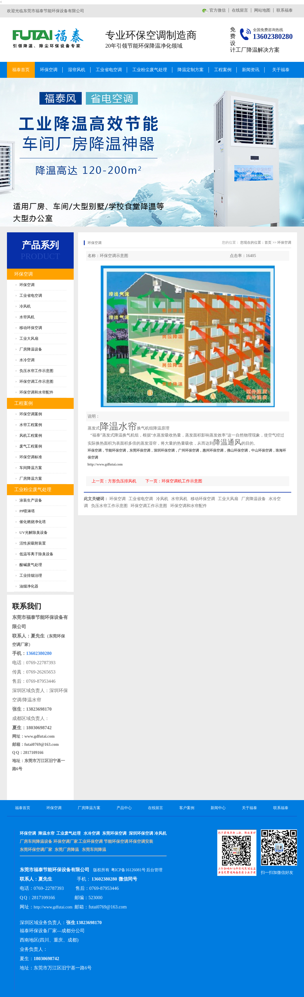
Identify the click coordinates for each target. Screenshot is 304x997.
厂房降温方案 (30, 478)
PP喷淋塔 (27, 511)
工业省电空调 (109, 69)
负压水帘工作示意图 (36, 371)
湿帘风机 (76, 69)
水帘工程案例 (30, 425)
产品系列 (40, 245)
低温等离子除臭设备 (36, 554)
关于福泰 (280, 69)
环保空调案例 (30, 414)
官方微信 (217, 10)
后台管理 (154, 870)
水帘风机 (27, 317)
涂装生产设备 (30, 500)
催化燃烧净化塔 (32, 522)
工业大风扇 (28, 338)
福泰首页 (21, 69)
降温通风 (227, 442)
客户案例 (186, 808)
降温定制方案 (191, 69)
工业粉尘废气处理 (149, 69)
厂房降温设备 (30, 349)
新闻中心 (218, 808)
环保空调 (48, 69)
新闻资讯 (250, 69)
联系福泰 (284, 10)
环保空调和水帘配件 (36, 392)
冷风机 (25, 306)
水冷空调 (27, 360)
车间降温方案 (30, 468)
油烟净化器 (28, 586)
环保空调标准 (30, 457)
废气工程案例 (30, 446)
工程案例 (222, 69)
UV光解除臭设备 (33, 532)
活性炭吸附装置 (32, 543)
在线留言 (240, 10)
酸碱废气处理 (30, 565)
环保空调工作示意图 (36, 381)
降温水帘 (118, 426)
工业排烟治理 (30, 575)
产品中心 (124, 808)
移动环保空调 (30, 328)
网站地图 (262, 10)
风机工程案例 (30, 435)
